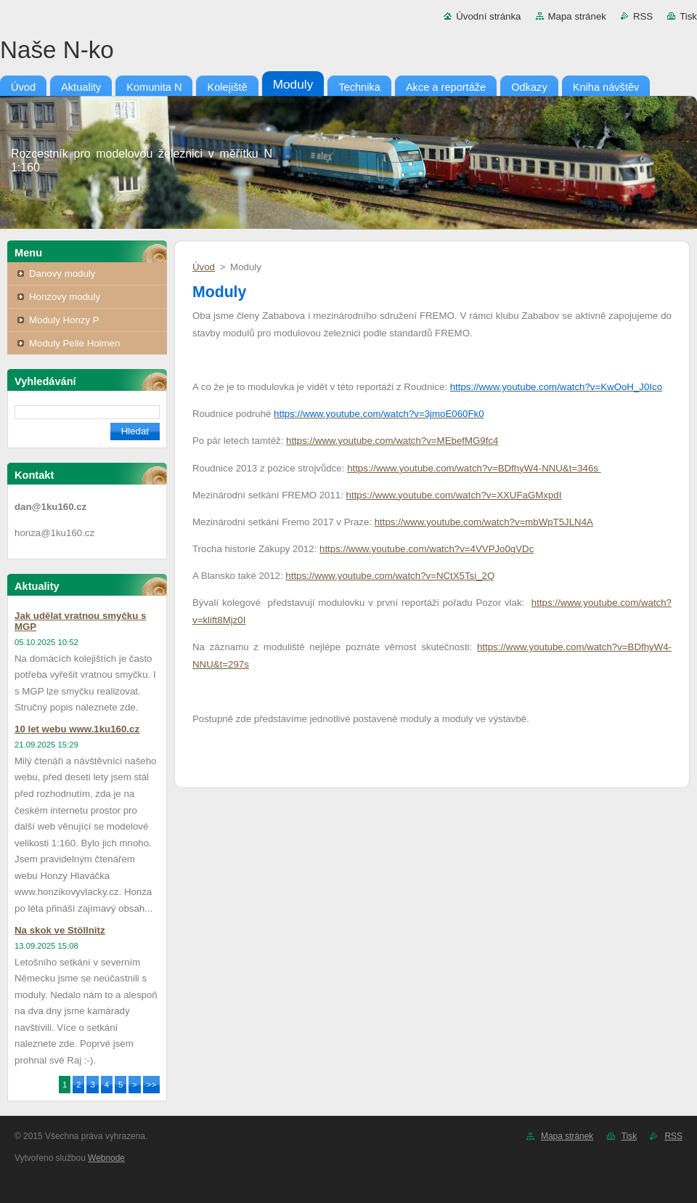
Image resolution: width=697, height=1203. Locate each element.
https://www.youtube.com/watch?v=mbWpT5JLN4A (484, 522)
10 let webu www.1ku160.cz (77, 729)
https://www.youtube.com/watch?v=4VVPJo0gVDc (426, 548)
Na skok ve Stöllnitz (60, 930)
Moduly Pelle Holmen (74, 343)
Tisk (688, 16)
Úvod (203, 267)
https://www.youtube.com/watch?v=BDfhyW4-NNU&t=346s (473, 468)
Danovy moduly (62, 273)
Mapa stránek (577, 16)
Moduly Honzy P (64, 320)
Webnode (106, 1158)
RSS (643, 16)
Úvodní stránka (488, 16)
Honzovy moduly (64, 296)
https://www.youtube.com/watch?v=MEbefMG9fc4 (392, 440)
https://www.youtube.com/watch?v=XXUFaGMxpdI (454, 495)
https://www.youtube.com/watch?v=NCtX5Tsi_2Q (389, 575)
